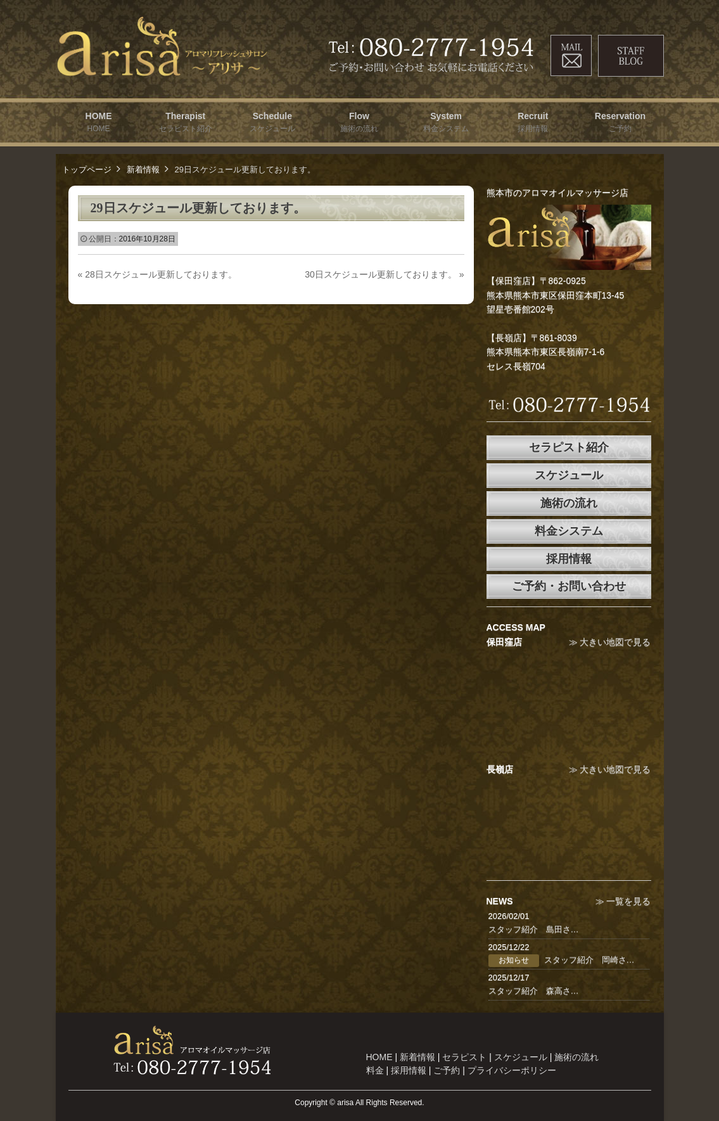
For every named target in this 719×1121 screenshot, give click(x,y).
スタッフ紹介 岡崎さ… (589, 959)
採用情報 (569, 559)
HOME (379, 1057)
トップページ (86, 169)
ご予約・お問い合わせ (569, 586)
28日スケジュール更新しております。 (157, 274)
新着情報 (143, 169)
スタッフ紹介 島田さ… (533, 929)
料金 (375, 1070)
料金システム (569, 531)
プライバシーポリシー (512, 1070)
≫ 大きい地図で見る (610, 642)
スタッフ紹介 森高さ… (533, 991)
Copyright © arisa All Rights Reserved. (359, 1102)
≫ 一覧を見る (623, 901)
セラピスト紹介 (569, 447)
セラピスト (464, 1057)
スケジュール (569, 475)
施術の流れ (568, 503)
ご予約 (446, 1070)
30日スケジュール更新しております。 (384, 274)
